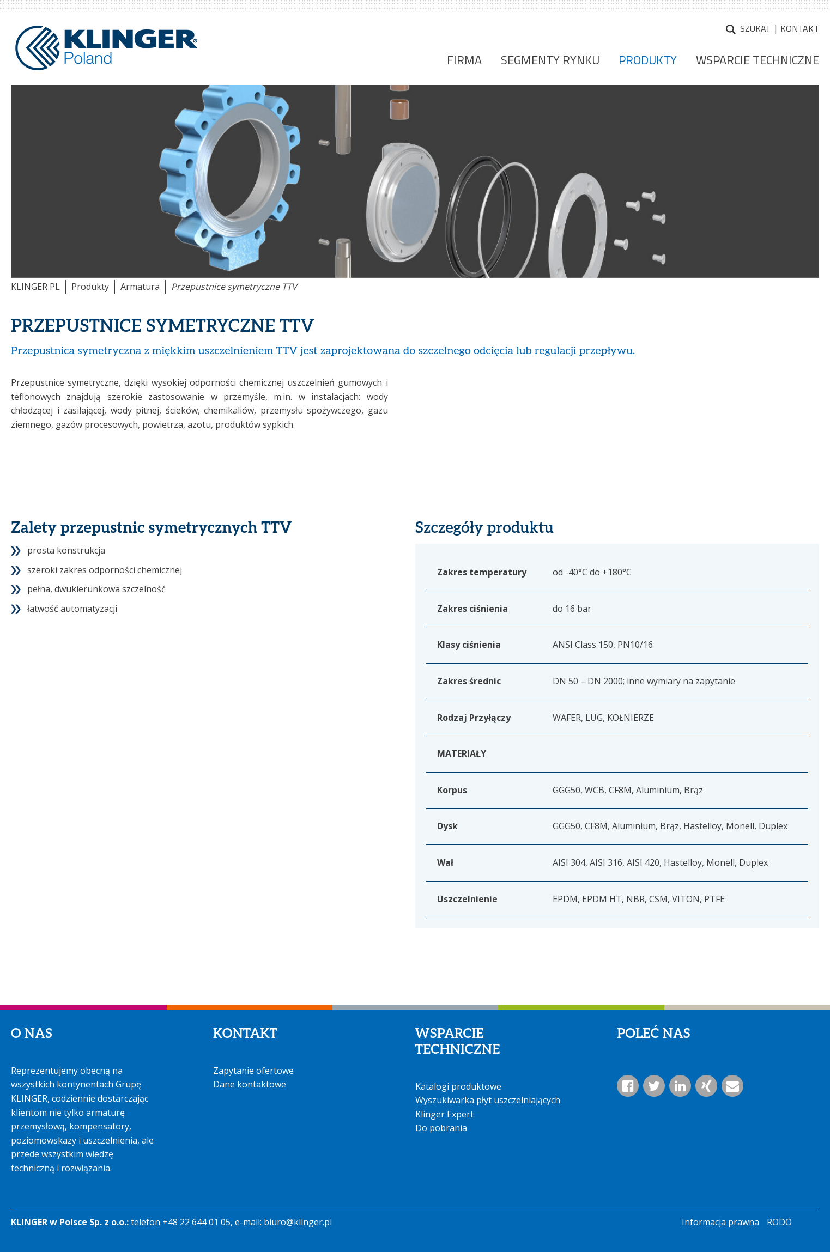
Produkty (90, 287)
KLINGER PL (35, 287)
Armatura (140, 287)
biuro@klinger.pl (298, 1222)
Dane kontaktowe (249, 1084)
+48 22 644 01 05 (196, 1222)
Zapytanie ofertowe (253, 1071)
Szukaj (754, 28)
